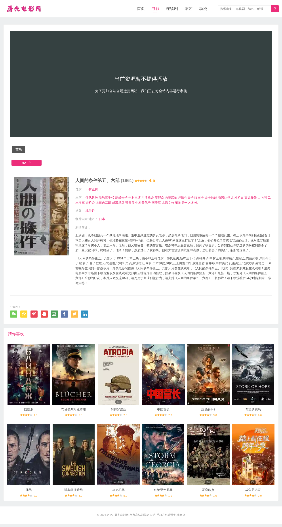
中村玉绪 (134, 197)
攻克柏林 (118, 493)
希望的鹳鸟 (253, 411)
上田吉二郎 (103, 202)
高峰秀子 (121, 197)
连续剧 (172, 9)
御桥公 (90, 202)
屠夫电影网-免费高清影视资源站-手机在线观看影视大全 (149, 518)
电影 (155, 9)
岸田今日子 (186, 197)
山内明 (262, 197)
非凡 (18, 149)
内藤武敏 (171, 197)
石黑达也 (224, 197)
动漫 (203, 9)
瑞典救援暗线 (73, 493)
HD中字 (26, 163)
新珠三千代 (106, 197)
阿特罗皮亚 (118, 411)
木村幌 (193, 202)
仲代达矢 (92, 197)
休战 (29, 493)
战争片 (90, 211)
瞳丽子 (199, 197)
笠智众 (159, 197)
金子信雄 (211, 197)
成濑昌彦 (118, 202)
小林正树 (92, 189)
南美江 (156, 202)
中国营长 (163, 411)
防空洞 (28, 411)
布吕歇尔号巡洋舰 (73, 411)
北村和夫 (237, 197)
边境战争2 (208, 411)
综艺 (188, 9)
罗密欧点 (208, 493)
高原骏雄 (250, 197)
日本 (102, 219)
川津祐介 (147, 197)
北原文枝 (168, 202)
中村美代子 (143, 202)
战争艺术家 (253, 493)
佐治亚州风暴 (163, 493)
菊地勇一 (181, 202)
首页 (141, 9)
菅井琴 (130, 202)
